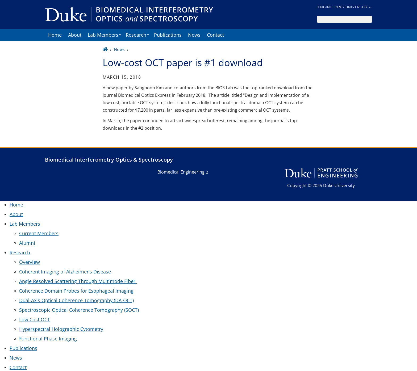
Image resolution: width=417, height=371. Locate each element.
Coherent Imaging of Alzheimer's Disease (65, 271)
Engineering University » (344, 7)
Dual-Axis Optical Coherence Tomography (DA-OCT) (76, 300)
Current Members (39, 233)
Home (55, 35)
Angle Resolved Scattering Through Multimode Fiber (78, 281)
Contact (215, 35)
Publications (168, 35)
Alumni (27, 243)
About (74, 35)
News (194, 35)
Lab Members (103, 35)
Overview (29, 262)
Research (136, 35)
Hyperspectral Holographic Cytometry (61, 329)
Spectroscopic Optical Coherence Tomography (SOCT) (79, 310)
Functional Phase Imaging (48, 338)
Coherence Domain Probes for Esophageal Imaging (76, 291)
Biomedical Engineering (181, 172)
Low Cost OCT (34, 319)
